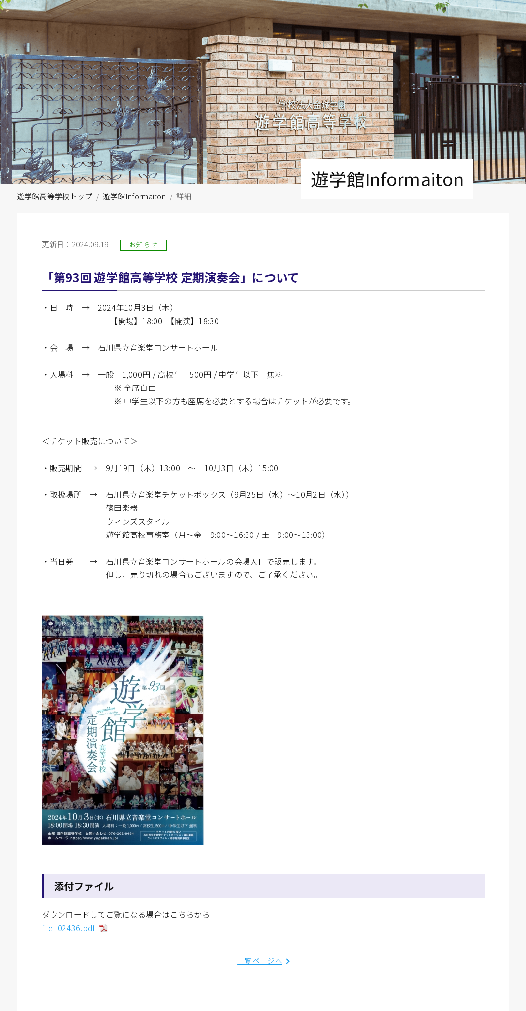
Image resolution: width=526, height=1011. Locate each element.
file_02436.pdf (68, 928)
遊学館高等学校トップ (55, 196)
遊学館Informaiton (134, 196)
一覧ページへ (259, 960)
